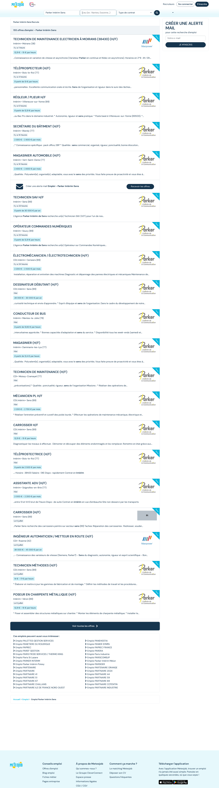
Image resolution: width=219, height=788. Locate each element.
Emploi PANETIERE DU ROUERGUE (33, 644)
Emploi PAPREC (23, 647)
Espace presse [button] (83, 777)
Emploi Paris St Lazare (27, 657)
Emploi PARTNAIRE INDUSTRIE (102, 687)
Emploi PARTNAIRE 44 (98, 674)
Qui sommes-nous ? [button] (86, 768)
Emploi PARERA (95, 650)
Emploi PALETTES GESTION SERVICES (34, 640)
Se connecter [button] (185, 4)
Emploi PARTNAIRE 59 (98, 677)
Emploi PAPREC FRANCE (99, 647)
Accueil (16, 699)
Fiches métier (49, 777)
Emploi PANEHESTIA (97, 640)
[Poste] (62, 12)
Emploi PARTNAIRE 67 (27, 680)
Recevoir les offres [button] (140, 186)
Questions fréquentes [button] (121, 777)
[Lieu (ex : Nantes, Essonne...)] (98, 12)
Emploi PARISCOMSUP (98, 657)
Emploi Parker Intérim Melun (101, 660)
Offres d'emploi (50, 768)
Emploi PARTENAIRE (26, 667)
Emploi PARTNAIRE (25, 670)
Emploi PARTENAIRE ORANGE (102, 667)
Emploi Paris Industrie (98, 654)
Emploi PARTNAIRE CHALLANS (31, 684)
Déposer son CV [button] (118, 772)
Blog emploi (48, 772)
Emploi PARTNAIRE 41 (26, 674)
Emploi (25, 699)
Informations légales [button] (86, 781)
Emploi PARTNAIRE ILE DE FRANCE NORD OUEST (40, 687)
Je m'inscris (185, 44)
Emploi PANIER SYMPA (98, 644)
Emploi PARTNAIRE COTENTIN (102, 684)
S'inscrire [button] (202, 4)
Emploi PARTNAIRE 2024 (99, 670)
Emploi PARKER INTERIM (28, 660)
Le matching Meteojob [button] (121, 768)
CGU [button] (78, 785)
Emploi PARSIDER (96, 664)
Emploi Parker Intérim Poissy (30, 664)
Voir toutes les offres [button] (85, 626)
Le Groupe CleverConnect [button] (89, 772)
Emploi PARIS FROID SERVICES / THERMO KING (39, 654)
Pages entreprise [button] (51, 781)
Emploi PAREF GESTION (27, 650)
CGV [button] (85, 785)
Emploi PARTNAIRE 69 (98, 680)
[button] (17, 765)
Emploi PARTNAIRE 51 (26, 677)
